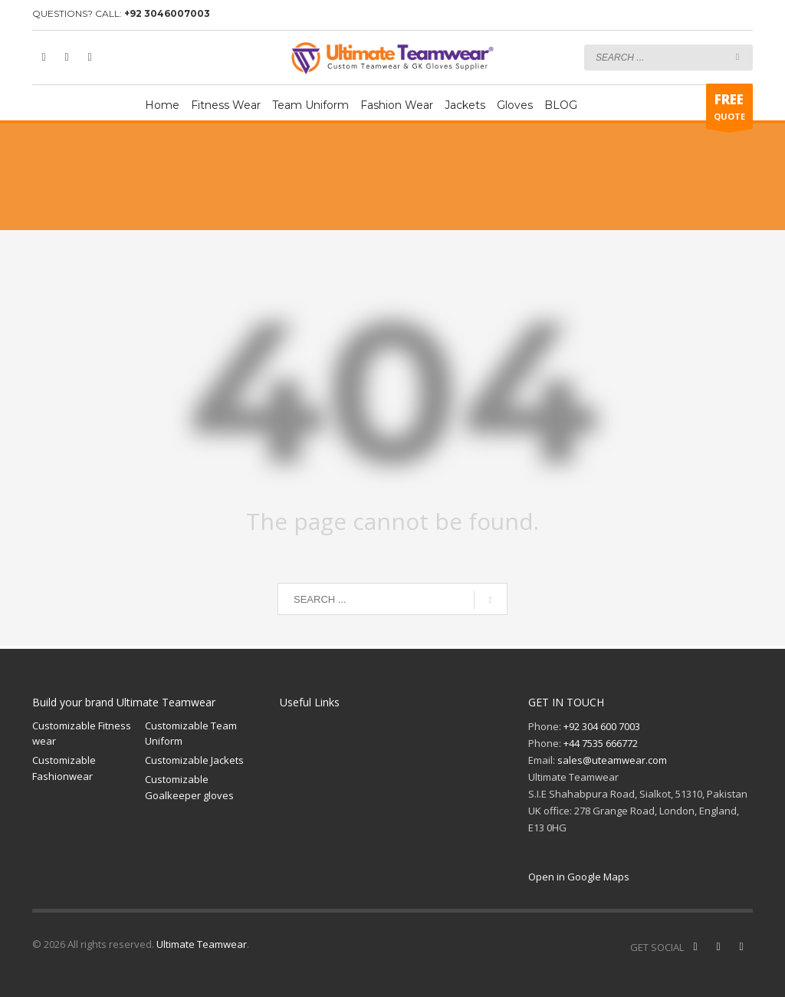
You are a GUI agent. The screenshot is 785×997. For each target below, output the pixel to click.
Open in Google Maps (578, 876)
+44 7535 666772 (600, 743)
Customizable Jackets (194, 760)
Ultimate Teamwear (201, 944)
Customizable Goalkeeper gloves (189, 787)
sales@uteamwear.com (612, 760)
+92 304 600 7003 (601, 726)
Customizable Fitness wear (81, 734)
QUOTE (729, 109)
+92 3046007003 (167, 13)
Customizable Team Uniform (191, 734)
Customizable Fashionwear (64, 768)
